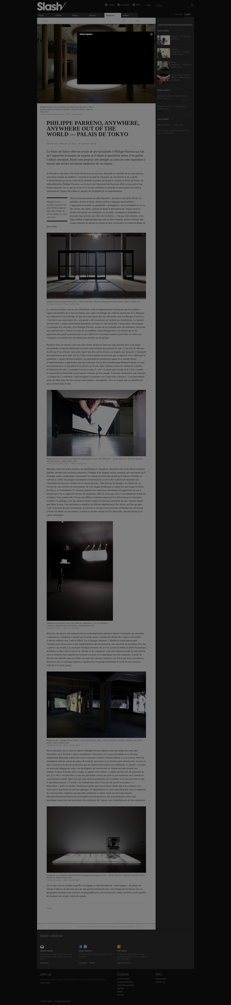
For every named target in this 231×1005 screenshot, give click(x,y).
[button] (151, 34)
